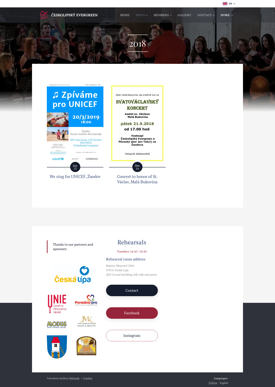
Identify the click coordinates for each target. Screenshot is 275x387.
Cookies (87, 378)
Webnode (74, 378)
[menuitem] (122, 15)
